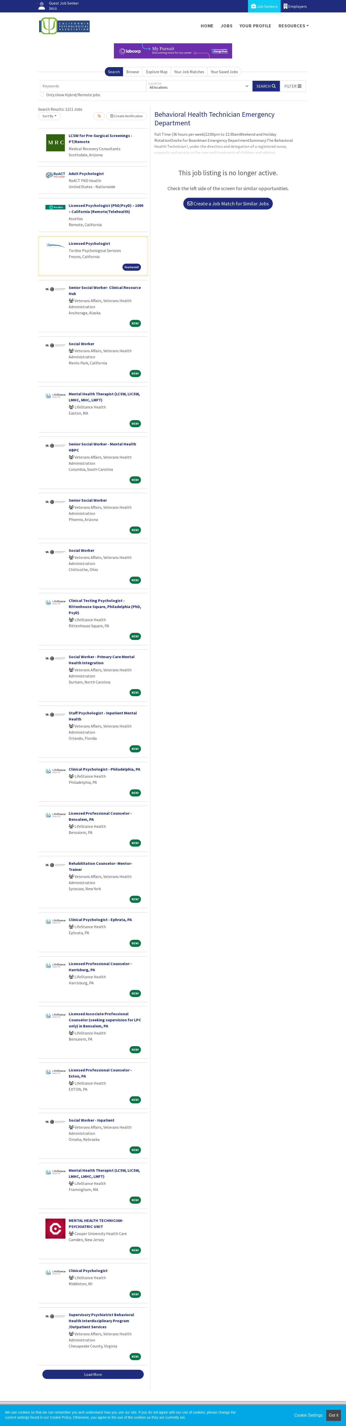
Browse (132, 71)
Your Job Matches (189, 71)
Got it (333, 1415)
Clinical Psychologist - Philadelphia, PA (104, 769)
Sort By (48, 116)
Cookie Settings (308, 1415)
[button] (293, 86)
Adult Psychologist (86, 173)
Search (114, 71)
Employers (295, 6)
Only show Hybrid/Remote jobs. (73, 94)
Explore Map (156, 71)
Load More (93, 1374)
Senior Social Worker (88, 500)
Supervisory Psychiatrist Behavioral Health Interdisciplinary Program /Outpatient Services (101, 1320)
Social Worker (81, 343)
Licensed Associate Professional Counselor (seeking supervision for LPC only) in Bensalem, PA (105, 1019)
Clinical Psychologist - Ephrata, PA (100, 919)
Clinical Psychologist (88, 1270)
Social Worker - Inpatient (91, 1120)
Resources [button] (292, 26)
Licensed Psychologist (89, 243)
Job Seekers (264, 6)
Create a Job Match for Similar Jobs (228, 203)
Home (207, 26)
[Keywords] (93, 86)
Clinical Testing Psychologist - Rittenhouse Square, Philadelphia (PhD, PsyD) (105, 606)
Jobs (226, 26)
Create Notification (126, 116)
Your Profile (256, 26)
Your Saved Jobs (224, 71)
